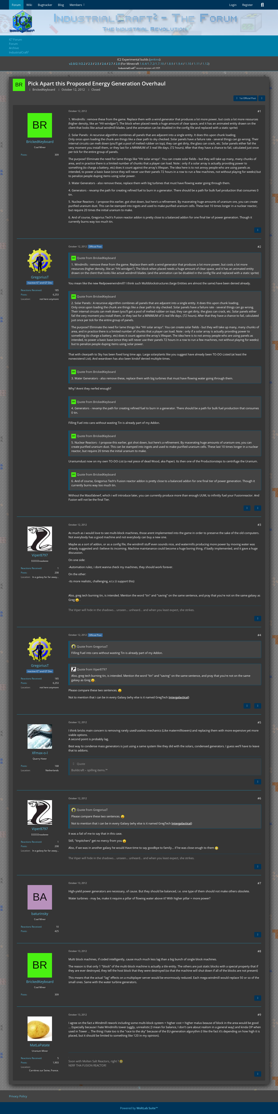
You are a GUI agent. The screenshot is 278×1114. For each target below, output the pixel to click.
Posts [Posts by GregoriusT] (24, 294)
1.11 (197, 64)
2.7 (111, 64)
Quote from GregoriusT (92, 646)
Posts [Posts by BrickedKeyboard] (24, 154)
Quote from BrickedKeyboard (96, 258)
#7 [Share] (259, 883)
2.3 (90, 64)
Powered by (139, 1108)
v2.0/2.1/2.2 (77, 64)
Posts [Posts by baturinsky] (24, 931)
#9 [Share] (259, 1014)
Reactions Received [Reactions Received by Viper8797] (31, 568)
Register (247, 5)
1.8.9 (170, 64)
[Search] (262, 5)
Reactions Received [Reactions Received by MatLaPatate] (31, 1058)
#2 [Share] (259, 247)
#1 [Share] (259, 111)
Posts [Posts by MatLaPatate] (24, 1062)
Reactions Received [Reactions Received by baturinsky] (31, 926)
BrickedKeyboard (44, 89)
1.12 (205, 64)
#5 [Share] (259, 722)
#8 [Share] (259, 951)
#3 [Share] (259, 525)
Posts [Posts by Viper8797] (24, 572)
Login (233, 5)
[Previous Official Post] (247, 706)
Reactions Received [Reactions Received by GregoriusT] (31, 290)
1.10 (188, 64)
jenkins (154, 59)
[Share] (261, 98)
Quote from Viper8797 (92, 669)
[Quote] (257, 230)
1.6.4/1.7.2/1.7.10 (152, 64)
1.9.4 (179, 64)
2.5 (97, 64)
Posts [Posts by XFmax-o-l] (24, 766)
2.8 (118, 64)
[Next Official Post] (247, 508)
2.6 (104, 64)
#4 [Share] (259, 635)
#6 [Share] (259, 798)
